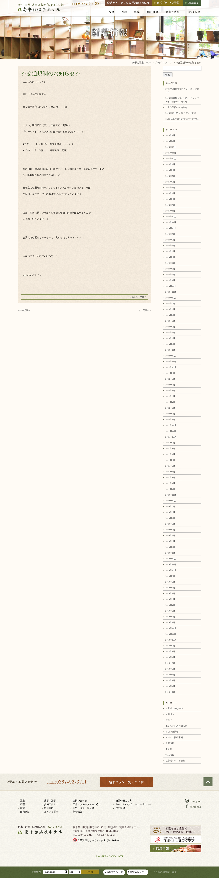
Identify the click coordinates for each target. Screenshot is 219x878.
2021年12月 (170, 425)
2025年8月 (170, 170)
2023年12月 (170, 286)
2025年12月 (170, 147)
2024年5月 (170, 257)
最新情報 (169, 743)
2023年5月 (170, 326)
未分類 (168, 749)
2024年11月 (170, 222)
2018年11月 (170, 634)
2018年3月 (170, 680)
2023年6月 (170, 321)
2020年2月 (170, 547)
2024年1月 (170, 280)
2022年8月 (170, 379)
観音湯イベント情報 (175, 760)
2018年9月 (170, 645)
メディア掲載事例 (174, 737)
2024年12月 (170, 216)
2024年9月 (170, 234)
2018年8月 (170, 651)
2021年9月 (170, 442)
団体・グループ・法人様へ (87, 804)
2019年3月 (170, 611)
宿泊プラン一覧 (115, 872)
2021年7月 (170, 454)
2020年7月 (170, 518)
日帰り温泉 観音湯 (83, 808)
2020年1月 (170, 553)
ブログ (143, 297)
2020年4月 (170, 535)
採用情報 (120, 808)
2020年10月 (170, 500)
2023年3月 (170, 338)
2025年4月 (170, 193)
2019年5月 (170, 599)
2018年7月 (170, 657)
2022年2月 (170, 413)
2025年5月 (170, 187)
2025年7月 (170, 176)
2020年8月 (170, 512)
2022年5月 (170, 396)
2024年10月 (170, 228)
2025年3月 (170, 199)
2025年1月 (170, 210)
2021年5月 (170, 466)
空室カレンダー (138, 872)
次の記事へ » (145, 310)
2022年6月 (170, 390)
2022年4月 (170, 402)
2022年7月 (170, 384)
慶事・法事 (50, 800)
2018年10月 (170, 640)
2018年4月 (170, 674)
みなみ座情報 (171, 731)
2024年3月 (170, 268)
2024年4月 (170, 263)
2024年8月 (170, 239)
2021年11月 (170, 431)
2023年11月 (170, 292)
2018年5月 (170, 669)
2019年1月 (170, 622)
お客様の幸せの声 (174, 708)
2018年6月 (170, 663)
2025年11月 (170, 152)
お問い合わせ (80, 800)
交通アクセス (51, 804)
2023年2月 (170, 344)
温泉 (22, 800)
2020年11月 (170, 495)
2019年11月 (170, 564)
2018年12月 (170, 628)
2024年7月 (170, 245)
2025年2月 (170, 205)
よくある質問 (51, 812)
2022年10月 (170, 367)
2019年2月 (170, 616)
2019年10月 (170, 570)
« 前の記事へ (24, 310)
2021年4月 (170, 471)
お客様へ (169, 714)
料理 (22, 804)
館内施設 (25, 812)
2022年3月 (170, 408)
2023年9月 (170, 303)
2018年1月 (170, 692)
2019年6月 (170, 593)
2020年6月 (170, 524)
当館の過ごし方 (124, 800)
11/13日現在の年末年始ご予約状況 (181, 119)
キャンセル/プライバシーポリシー (133, 804)
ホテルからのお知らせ (176, 726)
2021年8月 (170, 448)
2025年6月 (170, 181)
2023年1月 (170, 350)
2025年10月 (170, 158)
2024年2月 (170, 274)
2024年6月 (170, 251)
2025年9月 (170, 164)
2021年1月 (170, 489)
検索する (90, 872)
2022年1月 (170, 419)
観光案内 (49, 808)
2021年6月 (170, 460)
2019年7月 (170, 587)
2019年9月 (170, 576)
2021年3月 (170, 477)
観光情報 (169, 755)
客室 (22, 808)
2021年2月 (170, 483)
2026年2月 (170, 135)
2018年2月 (170, 686)
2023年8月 (170, 309)
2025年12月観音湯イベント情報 (180, 113)
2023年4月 (170, 332)
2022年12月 (170, 355)
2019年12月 (170, 558)
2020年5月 (170, 529)
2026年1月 (170, 141)
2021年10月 (170, 437)
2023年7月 (170, 315)
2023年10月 (170, 297)
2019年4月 (170, 605)
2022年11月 (170, 361)
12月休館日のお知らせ (176, 107)
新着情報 (77, 812)
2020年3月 (170, 541)
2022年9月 (170, 373)
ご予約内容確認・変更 (165, 872)
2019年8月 (170, 582)
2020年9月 (170, 506)
